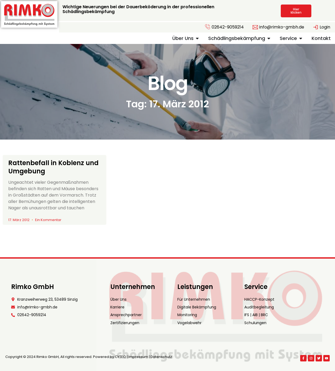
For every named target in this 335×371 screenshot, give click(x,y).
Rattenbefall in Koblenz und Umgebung (53, 167)
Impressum (138, 356)
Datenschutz (161, 356)
